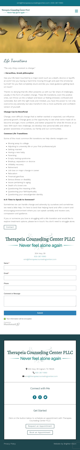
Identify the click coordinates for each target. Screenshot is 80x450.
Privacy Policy (10, 444)
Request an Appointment (40, 426)
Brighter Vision (70, 444)
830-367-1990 (40, 256)
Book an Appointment (40, 432)
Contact (10, 227)
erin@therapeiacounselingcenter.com (40, 259)
